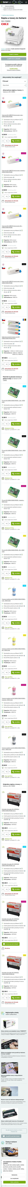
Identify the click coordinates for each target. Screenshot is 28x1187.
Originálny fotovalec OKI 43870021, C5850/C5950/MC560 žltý (10, 973)
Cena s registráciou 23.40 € (11, 619)
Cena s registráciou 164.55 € (11, 360)
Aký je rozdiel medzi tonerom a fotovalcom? (12, 1121)
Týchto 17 (3, 48)
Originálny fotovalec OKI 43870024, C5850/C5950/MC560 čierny (10, 809)
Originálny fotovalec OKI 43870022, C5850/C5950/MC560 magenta (10, 919)
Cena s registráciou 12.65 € (11, 420)
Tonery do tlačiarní (9, 6)
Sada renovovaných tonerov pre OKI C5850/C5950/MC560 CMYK (11, 337)
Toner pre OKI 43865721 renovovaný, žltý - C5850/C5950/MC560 (12, 226)
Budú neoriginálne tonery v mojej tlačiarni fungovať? (11, 1076)
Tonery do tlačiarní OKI (8, 8)
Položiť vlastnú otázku (11, 1136)
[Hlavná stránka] (6, 2)
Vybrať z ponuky (13, 54)
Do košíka (16, 141)
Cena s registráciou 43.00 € (11, 137)
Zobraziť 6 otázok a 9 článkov (13, 70)
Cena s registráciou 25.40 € (11, 767)
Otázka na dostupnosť (10, 944)
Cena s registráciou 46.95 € (11, 303)
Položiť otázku (14, 68)
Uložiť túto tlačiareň (13, 58)
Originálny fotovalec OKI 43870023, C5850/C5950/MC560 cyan (10, 864)
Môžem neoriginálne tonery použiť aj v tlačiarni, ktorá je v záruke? (13, 1053)
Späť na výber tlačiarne (8, 15)
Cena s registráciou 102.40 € (11, 830)
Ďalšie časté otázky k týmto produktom (14, 1130)
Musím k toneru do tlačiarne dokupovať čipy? (12, 1099)
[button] (17, 2)
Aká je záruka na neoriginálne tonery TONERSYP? (13, 1031)
